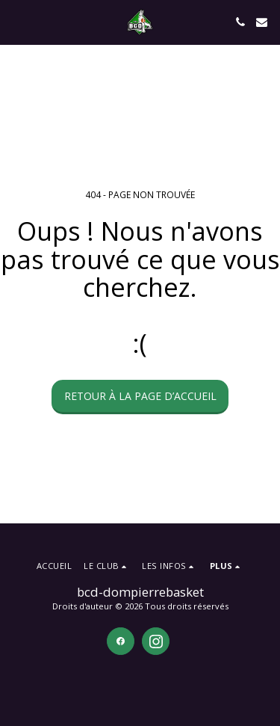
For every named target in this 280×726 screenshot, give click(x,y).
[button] (16, 21)
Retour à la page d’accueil (140, 396)
